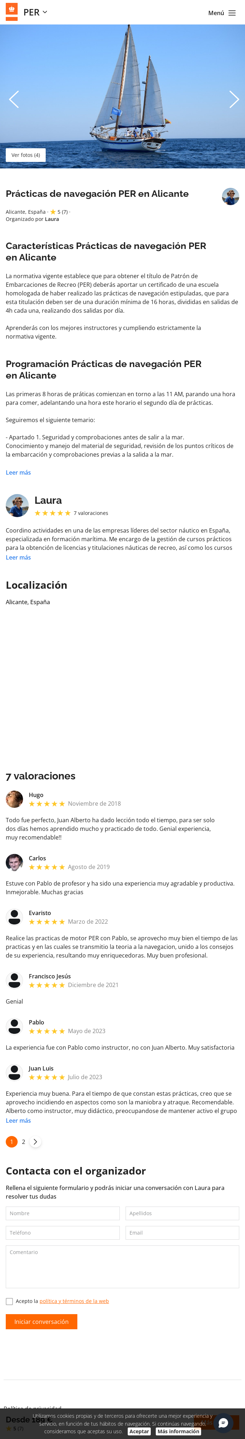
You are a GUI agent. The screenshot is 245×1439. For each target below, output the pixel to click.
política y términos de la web (74, 1301)
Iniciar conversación (41, 1322)
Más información (178, 1431)
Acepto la (57, 1301)
